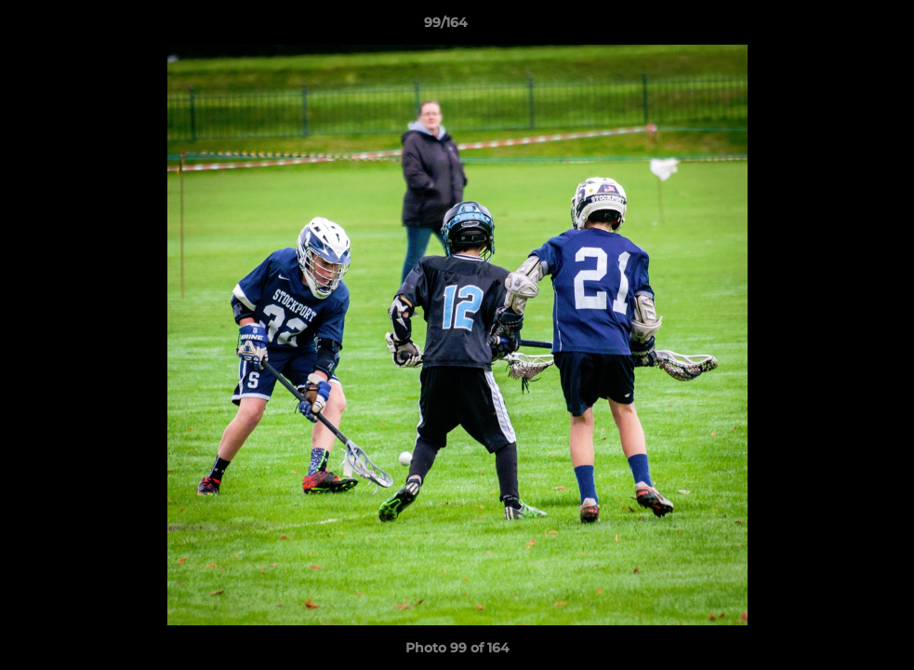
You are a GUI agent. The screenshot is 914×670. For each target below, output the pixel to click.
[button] (836, 27)
